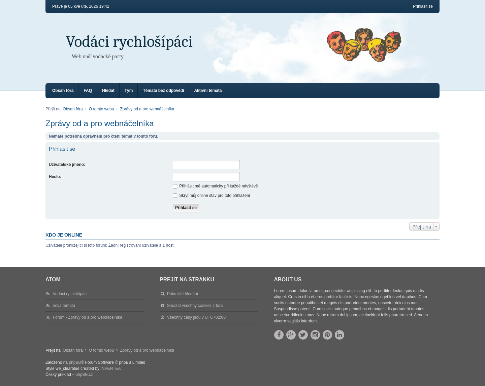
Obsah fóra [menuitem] (62, 90)
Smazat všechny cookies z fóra (195, 305)
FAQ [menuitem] (88, 90)
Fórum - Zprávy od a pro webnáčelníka (87, 317)
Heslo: (55, 176)
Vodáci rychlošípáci (129, 41)
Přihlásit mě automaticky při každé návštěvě (215, 186)
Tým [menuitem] (129, 90)
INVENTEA (110, 368)
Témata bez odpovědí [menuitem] (163, 90)
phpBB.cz (84, 374)
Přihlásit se (62, 149)
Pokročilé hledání (182, 293)
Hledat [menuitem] (108, 90)
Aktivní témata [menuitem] (208, 90)
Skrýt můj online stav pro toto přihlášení (211, 195)
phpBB (75, 362)
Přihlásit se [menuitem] (423, 6)
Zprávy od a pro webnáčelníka (99, 123)
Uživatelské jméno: (67, 164)
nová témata (64, 305)
